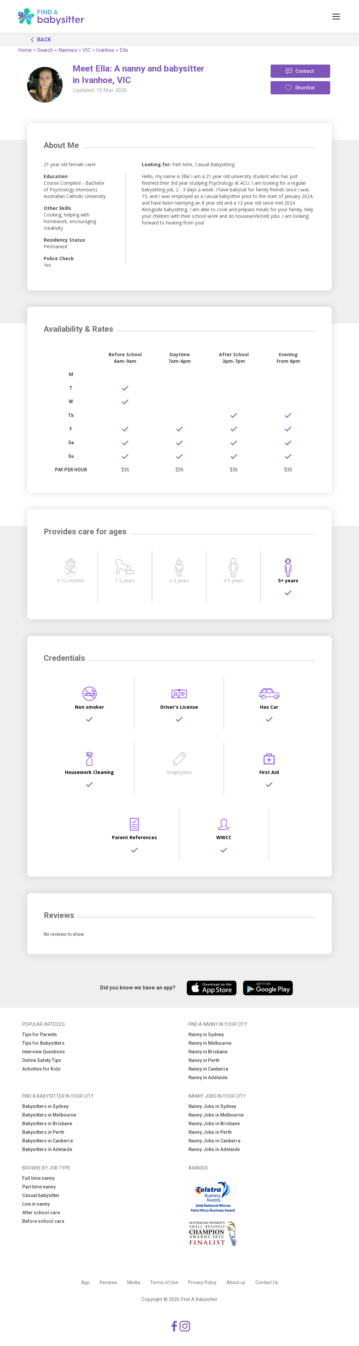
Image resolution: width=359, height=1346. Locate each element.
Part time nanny (39, 1186)
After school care (41, 1212)
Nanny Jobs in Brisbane (214, 1123)
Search (45, 50)
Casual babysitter (41, 1195)
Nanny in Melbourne (209, 1043)
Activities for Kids (41, 1069)
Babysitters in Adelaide (47, 1149)
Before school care (43, 1221)
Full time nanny (38, 1178)
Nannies (67, 50)
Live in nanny (36, 1204)
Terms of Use (164, 1282)
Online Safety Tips (41, 1060)
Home (25, 50)
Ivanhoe (105, 50)
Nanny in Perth (204, 1060)
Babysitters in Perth (43, 1132)
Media (133, 1282)
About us (236, 1282)
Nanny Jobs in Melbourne (216, 1115)
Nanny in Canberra (208, 1069)
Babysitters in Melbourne (49, 1115)
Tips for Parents (39, 1034)
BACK (39, 39)
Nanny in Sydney (206, 1034)
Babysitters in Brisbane (47, 1123)
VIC (86, 50)
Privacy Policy (202, 1282)
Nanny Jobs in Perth (210, 1132)
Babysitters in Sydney (45, 1106)
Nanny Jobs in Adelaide (214, 1149)
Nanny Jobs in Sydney (212, 1106)
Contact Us (266, 1282)
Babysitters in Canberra (47, 1140)
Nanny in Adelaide (208, 1077)
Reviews (108, 1282)
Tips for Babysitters (43, 1043)
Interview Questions (43, 1051)
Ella (124, 50)
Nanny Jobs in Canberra (214, 1140)
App (85, 1282)
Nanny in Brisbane (208, 1051)
